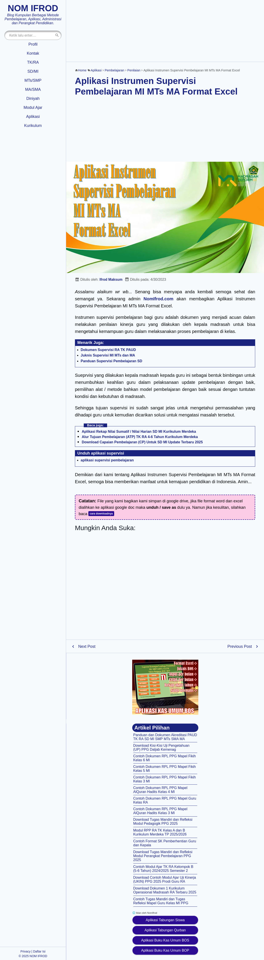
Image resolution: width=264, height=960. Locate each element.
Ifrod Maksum (111, 279)
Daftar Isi (39, 951)
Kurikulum (33, 125)
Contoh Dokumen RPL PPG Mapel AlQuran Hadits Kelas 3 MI (160, 811)
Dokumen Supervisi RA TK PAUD (108, 350)
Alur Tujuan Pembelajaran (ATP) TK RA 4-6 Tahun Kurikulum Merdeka (140, 437)
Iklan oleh (144, 912)
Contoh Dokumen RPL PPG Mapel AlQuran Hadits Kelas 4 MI (160, 790)
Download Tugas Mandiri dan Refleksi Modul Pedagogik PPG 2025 (163, 821)
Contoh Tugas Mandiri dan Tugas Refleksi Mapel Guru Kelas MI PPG (160, 901)
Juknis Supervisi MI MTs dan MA (108, 355)
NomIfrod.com (158, 298)
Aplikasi (33, 116)
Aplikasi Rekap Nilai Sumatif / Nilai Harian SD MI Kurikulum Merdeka (139, 431)
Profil (32, 44)
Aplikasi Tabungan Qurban (165, 930)
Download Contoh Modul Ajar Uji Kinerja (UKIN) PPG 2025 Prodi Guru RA (164, 879)
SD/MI (32, 71)
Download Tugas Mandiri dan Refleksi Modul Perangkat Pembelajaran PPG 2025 (163, 856)
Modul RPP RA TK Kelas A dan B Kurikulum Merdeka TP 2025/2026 (160, 832)
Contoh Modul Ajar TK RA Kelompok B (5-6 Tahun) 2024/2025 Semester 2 (163, 869)
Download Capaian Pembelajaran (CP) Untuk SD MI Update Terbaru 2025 (142, 442)
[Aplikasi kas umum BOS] (165, 687)
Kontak (33, 53)
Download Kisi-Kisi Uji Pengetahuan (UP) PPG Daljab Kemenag (161, 747)
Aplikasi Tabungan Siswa (165, 920)
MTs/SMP (32, 80)
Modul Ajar (33, 107)
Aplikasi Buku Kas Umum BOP (165, 950)
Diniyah (32, 98)
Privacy (25, 951)
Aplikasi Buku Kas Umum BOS (165, 940)
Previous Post (239, 646)
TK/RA (33, 62)
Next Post (86, 646)
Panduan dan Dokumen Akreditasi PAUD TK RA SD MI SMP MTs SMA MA (165, 737)
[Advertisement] (165, 31)
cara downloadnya (101, 513)
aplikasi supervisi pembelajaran (107, 460)
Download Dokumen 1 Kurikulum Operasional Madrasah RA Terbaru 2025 (164, 890)
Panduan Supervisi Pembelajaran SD (111, 361)
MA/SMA (33, 89)
